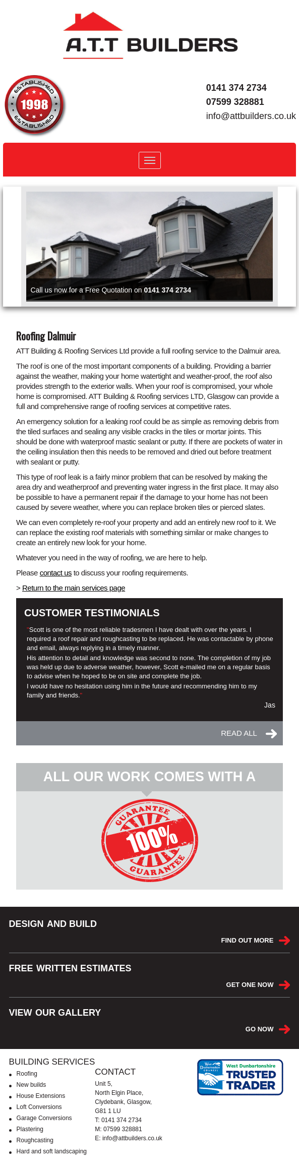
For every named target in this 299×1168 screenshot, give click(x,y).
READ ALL (239, 733)
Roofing (27, 1073)
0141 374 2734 (236, 87)
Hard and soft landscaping (52, 1151)
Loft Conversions (39, 1107)
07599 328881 (235, 101)
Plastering (30, 1129)
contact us (56, 572)
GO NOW (260, 1029)
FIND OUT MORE (247, 940)
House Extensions (41, 1095)
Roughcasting (35, 1140)
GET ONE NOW (250, 984)
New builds (31, 1084)
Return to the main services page (73, 587)
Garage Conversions (44, 1118)
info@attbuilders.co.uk (251, 116)
